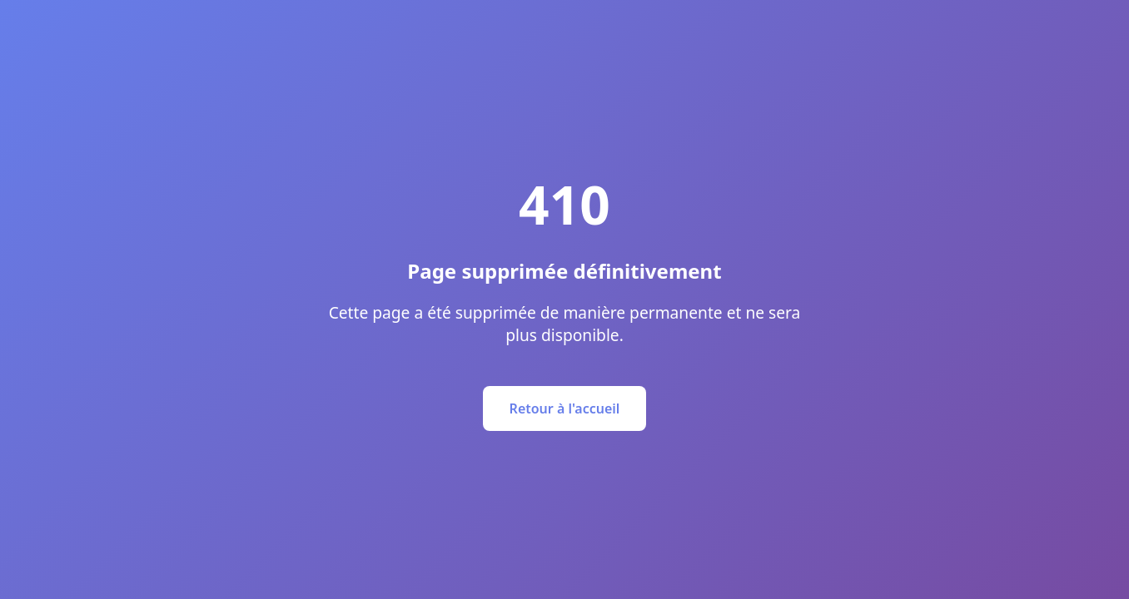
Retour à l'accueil (565, 408)
